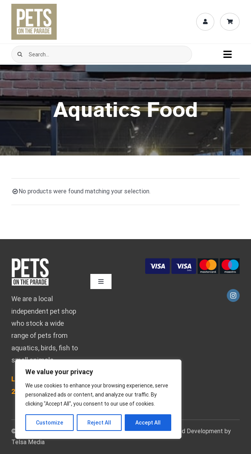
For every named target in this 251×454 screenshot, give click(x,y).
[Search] (19, 54)
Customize (49, 423)
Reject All (99, 423)
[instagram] (233, 295)
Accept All (148, 423)
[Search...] (101, 54)
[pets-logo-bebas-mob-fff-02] (30, 260)
